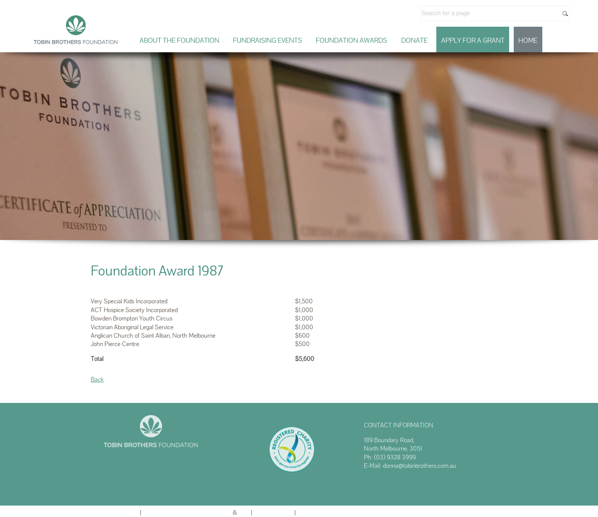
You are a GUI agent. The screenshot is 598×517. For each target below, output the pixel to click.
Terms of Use (316, 513)
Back (97, 379)
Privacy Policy (273, 513)
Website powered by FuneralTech (187, 513)
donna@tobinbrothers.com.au (419, 466)
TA (244, 513)
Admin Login (121, 513)
